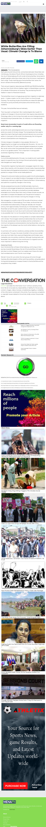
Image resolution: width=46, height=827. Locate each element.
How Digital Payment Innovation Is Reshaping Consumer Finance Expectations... (17, 390)
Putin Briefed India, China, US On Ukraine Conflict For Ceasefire (20, 674)
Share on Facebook (20, 63)
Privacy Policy (6, 821)
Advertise (5, 824)
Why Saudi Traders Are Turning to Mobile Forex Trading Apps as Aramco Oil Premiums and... (19, 387)
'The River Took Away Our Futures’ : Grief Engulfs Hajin (21, 619)
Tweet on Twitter (29, 63)
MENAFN (4, 72)
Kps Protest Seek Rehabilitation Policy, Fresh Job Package (22, 593)
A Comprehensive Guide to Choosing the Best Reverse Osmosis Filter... (15, 383)
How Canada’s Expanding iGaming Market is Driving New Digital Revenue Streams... (18, 385)
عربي (20, 1)
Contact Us (5, 822)
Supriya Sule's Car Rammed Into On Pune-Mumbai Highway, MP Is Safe (23, 646)
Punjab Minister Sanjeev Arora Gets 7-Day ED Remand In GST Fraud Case (21, 702)
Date (3, 63)
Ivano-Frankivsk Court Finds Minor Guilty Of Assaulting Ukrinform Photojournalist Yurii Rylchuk (20, 458)
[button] (23, 1)
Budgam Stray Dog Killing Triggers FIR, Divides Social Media (20, 493)
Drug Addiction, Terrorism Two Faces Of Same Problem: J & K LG (22, 561)
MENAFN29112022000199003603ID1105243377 (16, 274)
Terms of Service (6, 819)
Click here (12, 811)
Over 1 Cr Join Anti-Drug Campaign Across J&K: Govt (20, 526)
